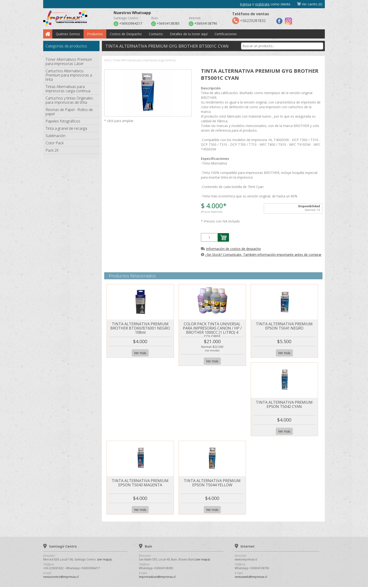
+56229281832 (250, 17)
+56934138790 (203, 23)
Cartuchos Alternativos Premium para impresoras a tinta (69, 75)
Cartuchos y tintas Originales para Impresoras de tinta (69, 100)
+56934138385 (165, 23)
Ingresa (245, 4)
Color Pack (55, 143)
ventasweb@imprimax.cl (251, 577)
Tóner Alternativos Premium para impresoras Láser (69, 61)
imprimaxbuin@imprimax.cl (157, 577)
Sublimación (55, 135)
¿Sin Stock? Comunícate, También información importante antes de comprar (263, 254)
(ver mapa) (104, 559)
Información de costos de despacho (233, 248)
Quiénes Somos (68, 34)
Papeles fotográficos (63, 121)
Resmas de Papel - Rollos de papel (69, 111)
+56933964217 (128, 23)
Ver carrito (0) (309, 4)
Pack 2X (52, 150)
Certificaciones (226, 34)
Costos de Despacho (126, 34)
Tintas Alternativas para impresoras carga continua (68, 88)
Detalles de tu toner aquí (188, 34)
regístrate (262, 4)
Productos (95, 34)
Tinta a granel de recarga (66, 128)
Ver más (140, 353)
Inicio (107, 60)
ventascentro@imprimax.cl (61, 577)
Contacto (156, 34)
